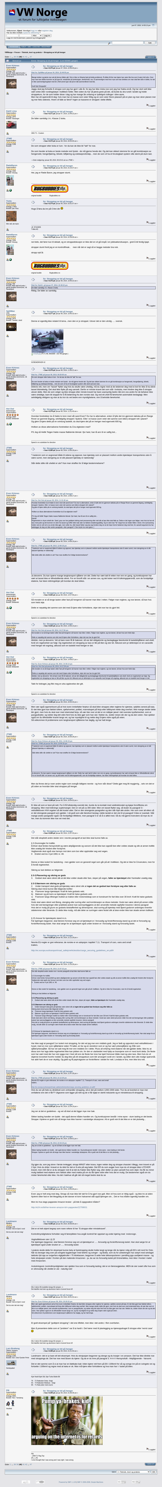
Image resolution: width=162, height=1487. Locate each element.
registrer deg (47, 30)
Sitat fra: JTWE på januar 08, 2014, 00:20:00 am (49, 375)
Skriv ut (151, 57)
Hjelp (23, 47)
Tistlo (9, 201)
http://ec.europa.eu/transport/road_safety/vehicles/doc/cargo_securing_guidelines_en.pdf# (72, 950)
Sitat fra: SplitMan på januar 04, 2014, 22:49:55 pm (50, 72)
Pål (7, 1390)
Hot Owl (10, 409)
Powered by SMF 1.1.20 (67, 1482)
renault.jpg (36, 354)
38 (15, 57)
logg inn (34, 30)
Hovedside (14, 47)
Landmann (11, 1221)
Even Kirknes (12, 65)
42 (26, 57)
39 (17, 57)
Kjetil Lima (11, 111)
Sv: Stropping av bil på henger (58, 66)
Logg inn (36, 47)
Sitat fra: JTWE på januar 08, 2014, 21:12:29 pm (49, 1078)
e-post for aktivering (31, 33)
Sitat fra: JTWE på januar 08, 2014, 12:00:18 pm (49, 546)
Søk (29, 47)
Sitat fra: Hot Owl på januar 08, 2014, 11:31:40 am (49, 500)
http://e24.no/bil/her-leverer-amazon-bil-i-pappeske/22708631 (59, 1207)
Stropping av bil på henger (55, 52)
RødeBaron (11, 165)
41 (24, 57)
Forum (17, 52)
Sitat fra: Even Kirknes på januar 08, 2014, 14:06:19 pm (51, 741)
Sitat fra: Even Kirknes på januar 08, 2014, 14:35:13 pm (51, 664)
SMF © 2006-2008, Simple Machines (90, 1482)
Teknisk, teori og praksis (32, 52)
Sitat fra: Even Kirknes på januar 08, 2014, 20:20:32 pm (51, 1301)
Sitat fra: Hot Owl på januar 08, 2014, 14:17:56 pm (49, 630)
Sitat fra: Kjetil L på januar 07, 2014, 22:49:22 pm (49, 285)
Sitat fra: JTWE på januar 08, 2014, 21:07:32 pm (49, 969)
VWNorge (9, 52)
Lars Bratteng (13, 1348)
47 (31, 57)
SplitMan (10, 311)
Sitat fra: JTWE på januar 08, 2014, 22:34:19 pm (49, 1143)
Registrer (46, 47)
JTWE (9, 138)
